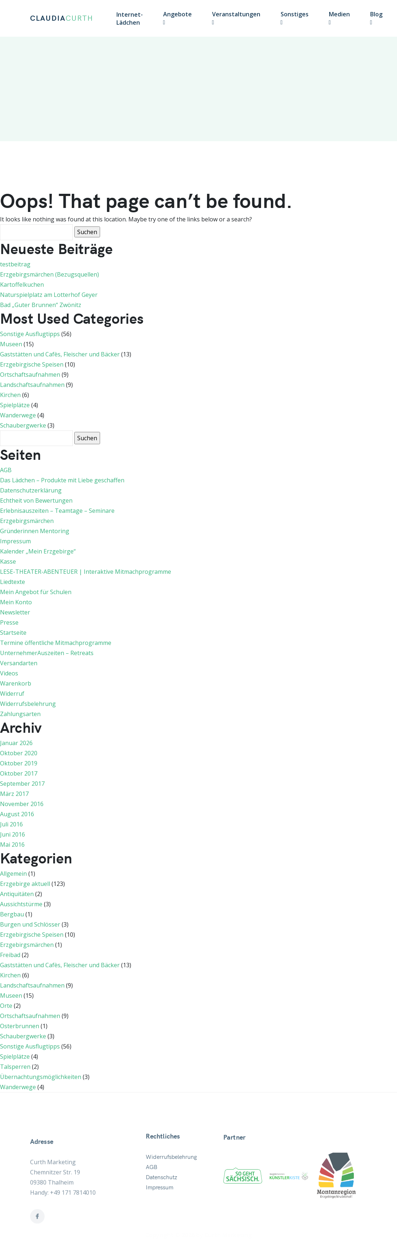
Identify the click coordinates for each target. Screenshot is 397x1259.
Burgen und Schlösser (30, 924)
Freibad (10, 955)
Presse (9, 622)
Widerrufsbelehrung (28, 704)
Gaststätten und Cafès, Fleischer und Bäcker (60, 354)
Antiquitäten (17, 894)
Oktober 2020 (18, 753)
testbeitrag (15, 264)
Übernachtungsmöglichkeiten (40, 1077)
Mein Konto (16, 602)
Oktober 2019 (18, 763)
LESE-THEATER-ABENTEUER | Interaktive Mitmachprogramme (85, 572)
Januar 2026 (16, 743)
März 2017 (14, 794)
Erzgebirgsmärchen (27, 521)
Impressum (15, 541)
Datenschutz (161, 1203)
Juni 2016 (12, 834)
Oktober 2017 (18, 773)
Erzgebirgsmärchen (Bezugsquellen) (49, 274)
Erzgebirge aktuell (25, 884)
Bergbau (12, 914)
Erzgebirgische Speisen (31, 364)
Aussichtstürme (21, 904)
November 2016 (22, 804)
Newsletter (15, 612)
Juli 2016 (11, 824)
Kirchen (10, 395)
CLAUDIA (61, 18)
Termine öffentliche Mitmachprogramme (55, 643)
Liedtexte (12, 582)
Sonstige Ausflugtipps (30, 334)
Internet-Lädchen (129, 18)
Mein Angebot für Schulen (35, 592)
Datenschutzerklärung (31, 490)
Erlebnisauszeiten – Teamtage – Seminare (57, 511)
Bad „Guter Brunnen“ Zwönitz (40, 305)
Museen (11, 344)
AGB (6, 470)
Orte (6, 1006)
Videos (9, 673)
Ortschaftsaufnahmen (30, 375)
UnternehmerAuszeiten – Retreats (47, 653)
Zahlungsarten (20, 714)
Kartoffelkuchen (22, 285)
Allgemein (13, 874)
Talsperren (15, 1067)
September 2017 (22, 784)
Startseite (13, 633)
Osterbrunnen (19, 1026)
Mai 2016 (12, 845)
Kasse (8, 561)
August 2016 (17, 814)
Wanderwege (18, 415)
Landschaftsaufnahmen (32, 385)
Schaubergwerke (23, 425)
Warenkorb (15, 683)
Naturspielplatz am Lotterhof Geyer (49, 295)
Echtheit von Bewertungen (36, 500)
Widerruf (12, 694)
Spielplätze (15, 405)
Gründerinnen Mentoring (34, 531)
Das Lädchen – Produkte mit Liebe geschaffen (62, 480)
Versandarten (18, 663)
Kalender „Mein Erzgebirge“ (38, 551)
